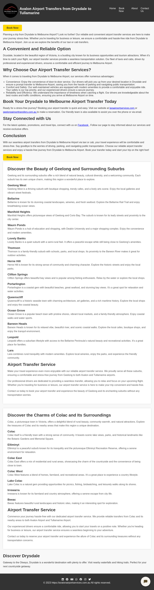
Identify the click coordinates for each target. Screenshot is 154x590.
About (134, 8)
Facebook (83, 125)
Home (112, 8)
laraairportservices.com (122, 108)
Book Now (121, 9)
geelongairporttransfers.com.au (20, 112)
